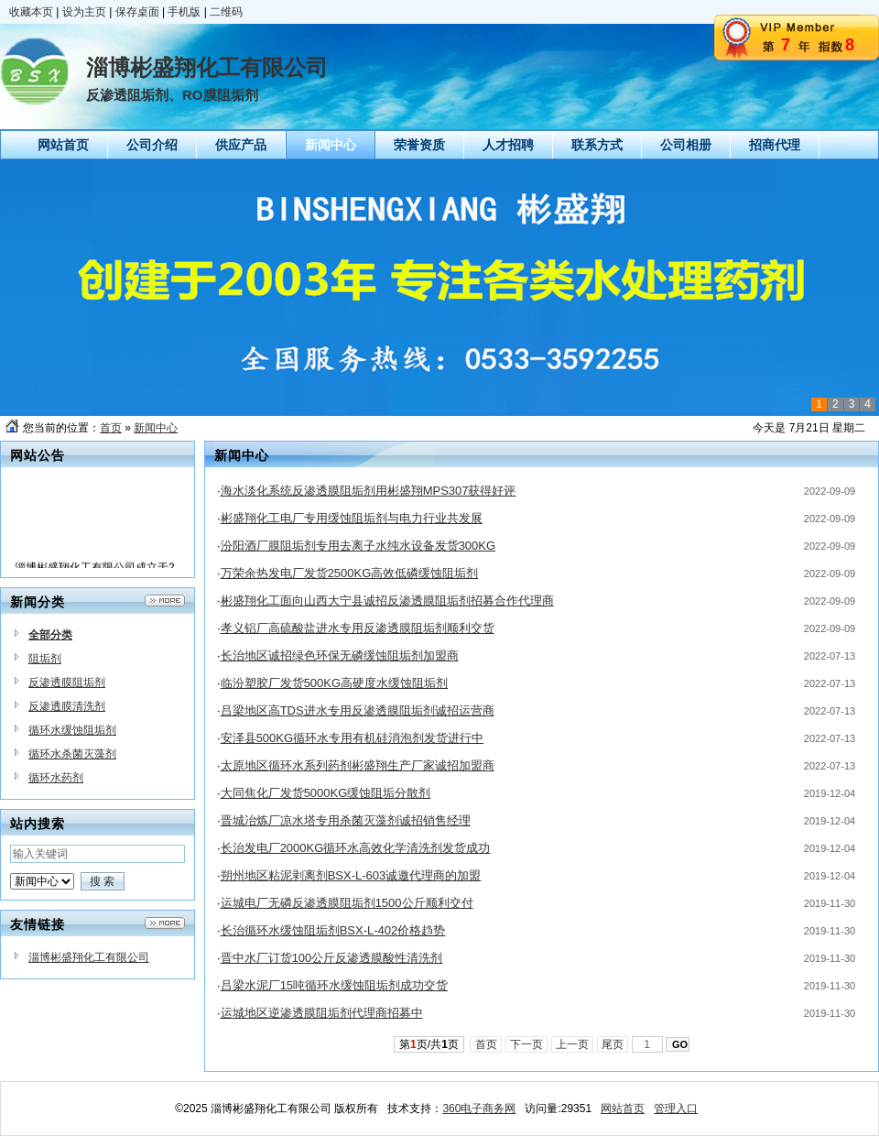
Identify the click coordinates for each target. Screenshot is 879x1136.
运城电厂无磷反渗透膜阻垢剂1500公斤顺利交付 (347, 903)
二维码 (226, 11)
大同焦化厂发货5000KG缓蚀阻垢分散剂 (326, 793)
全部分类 (50, 634)
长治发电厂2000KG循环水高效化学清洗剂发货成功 (356, 848)
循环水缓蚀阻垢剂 (72, 730)
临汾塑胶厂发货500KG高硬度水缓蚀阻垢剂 (334, 683)
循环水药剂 (55, 777)
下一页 (527, 1044)
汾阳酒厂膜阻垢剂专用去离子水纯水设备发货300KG (358, 545)
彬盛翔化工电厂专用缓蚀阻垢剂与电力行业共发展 (352, 518)
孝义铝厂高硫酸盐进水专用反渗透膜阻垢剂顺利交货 (357, 628)
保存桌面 (137, 11)
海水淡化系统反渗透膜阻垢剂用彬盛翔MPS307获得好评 (368, 490)
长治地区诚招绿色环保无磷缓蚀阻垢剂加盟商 (340, 655)
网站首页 (623, 1108)
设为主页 (84, 11)
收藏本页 (31, 11)
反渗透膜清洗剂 (66, 706)
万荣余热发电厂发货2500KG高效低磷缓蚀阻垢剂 (350, 573)
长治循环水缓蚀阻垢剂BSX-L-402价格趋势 (333, 930)
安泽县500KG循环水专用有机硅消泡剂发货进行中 (352, 738)
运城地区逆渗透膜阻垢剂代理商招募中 (322, 1013)
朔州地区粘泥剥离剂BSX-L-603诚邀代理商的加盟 (351, 875)
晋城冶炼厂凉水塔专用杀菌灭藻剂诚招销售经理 (346, 820)
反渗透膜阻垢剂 (66, 682)
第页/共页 (429, 1044)
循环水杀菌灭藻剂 (72, 754)
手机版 (184, 11)
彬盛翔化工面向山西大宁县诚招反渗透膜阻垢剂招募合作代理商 (387, 600)
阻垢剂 (44, 658)
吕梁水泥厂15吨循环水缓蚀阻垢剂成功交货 (334, 985)
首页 (111, 427)
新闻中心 (156, 427)
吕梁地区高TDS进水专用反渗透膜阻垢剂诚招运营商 (357, 710)
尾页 (613, 1044)
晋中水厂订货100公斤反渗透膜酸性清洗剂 (332, 958)
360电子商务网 (478, 1108)
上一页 (572, 1044)
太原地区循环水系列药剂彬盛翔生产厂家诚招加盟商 (357, 765)
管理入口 (676, 1108)
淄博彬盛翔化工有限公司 (88, 957)
